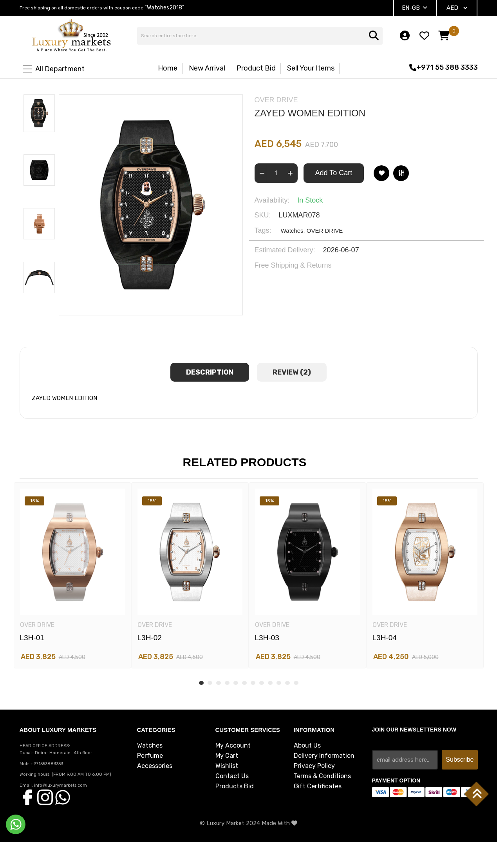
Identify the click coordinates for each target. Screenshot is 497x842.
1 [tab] (201, 683)
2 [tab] (210, 683)
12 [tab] (296, 683)
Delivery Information (324, 756)
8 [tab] (261, 683)
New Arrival (207, 68)
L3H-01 (32, 637)
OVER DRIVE (325, 230)
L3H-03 (267, 637)
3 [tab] (218, 683)
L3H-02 (149, 637)
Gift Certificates (318, 786)
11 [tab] (287, 683)
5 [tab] (235, 683)
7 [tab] (253, 683)
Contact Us (232, 776)
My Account (233, 745)
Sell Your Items (310, 68)
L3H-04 (384, 637)
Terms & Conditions (322, 776)
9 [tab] (270, 683)
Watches (292, 230)
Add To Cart (333, 173)
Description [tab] (209, 372)
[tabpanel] (72, 575)
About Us (307, 745)
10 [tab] (279, 683)
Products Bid (234, 786)
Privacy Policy (314, 766)
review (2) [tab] (292, 372)
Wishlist (226, 766)
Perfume (150, 756)
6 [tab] (244, 683)
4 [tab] (227, 683)
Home (167, 68)
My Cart (226, 756)
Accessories (154, 766)
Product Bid (256, 68)
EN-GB (414, 7)
